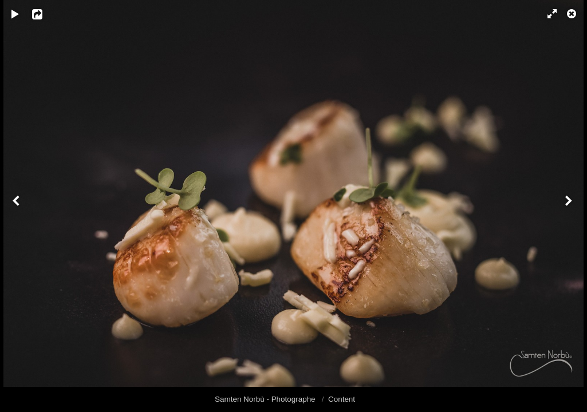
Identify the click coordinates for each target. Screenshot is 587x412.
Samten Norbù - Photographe (266, 399)
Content (341, 399)
